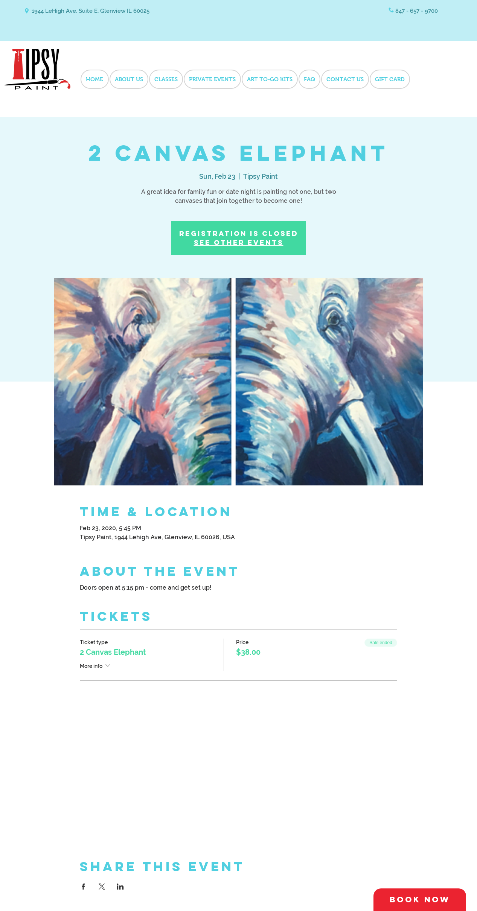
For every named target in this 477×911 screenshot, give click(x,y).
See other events (238, 242)
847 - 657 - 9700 (416, 11)
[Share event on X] (101, 887)
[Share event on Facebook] (83, 887)
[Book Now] (419, 899)
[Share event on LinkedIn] (120, 887)
